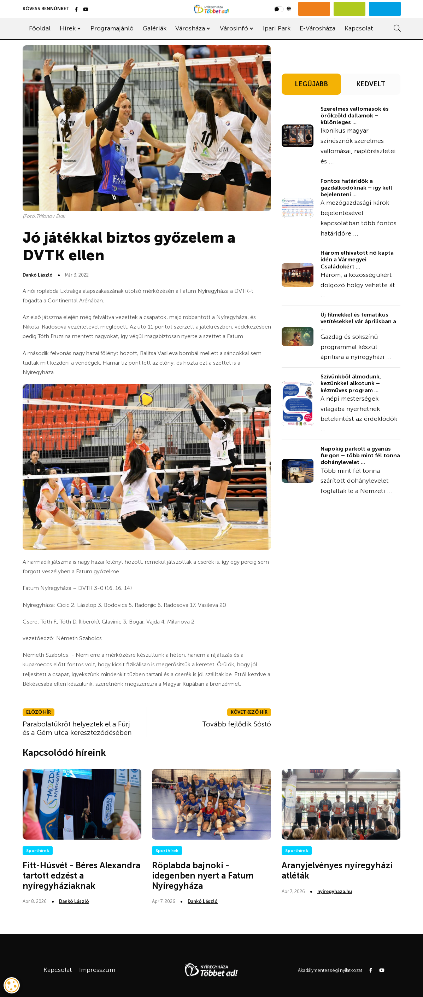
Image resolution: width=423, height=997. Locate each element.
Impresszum (97, 970)
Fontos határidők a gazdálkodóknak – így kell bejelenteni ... (356, 188)
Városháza (190, 28)
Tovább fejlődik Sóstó (236, 724)
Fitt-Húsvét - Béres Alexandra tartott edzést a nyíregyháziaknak (81, 875)
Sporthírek (37, 850)
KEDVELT (371, 84)
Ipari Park (276, 28)
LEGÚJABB (311, 84)
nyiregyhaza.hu (334, 891)
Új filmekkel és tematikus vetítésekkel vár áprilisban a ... (358, 321)
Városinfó (234, 28)
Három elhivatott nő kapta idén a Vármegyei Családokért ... (357, 259)
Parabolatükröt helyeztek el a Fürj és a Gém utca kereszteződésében (77, 728)
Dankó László (38, 275)
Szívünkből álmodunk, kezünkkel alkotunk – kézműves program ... (351, 383)
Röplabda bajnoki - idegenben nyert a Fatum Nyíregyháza (202, 875)
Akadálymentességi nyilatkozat (330, 970)
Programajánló (112, 28)
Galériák (154, 28)
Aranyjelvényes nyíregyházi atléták (337, 870)
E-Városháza (317, 28)
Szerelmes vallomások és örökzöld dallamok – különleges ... (355, 115)
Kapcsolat (359, 28)
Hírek (68, 28)
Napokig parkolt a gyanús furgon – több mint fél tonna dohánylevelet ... (360, 455)
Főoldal (40, 28)
